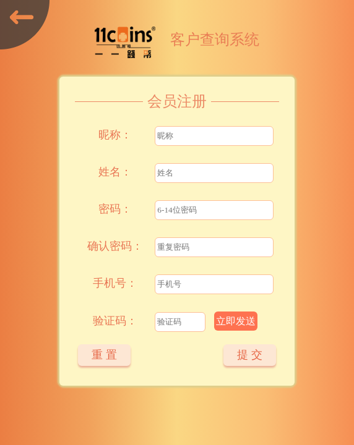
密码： (115, 209)
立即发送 (236, 321)
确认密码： (115, 246)
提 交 (249, 355)
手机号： (115, 283)
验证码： (115, 321)
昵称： (115, 135)
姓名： (115, 172)
